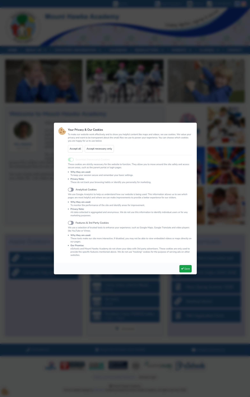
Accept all (75, 148)
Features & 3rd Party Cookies (92, 223)
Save (185, 268)
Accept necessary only (99, 148)
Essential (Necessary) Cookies (93, 159)
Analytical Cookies (86, 189)
